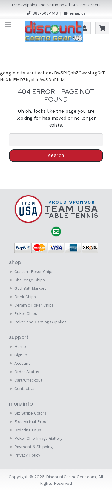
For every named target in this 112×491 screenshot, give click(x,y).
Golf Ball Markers (30, 288)
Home (20, 346)
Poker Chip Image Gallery (38, 438)
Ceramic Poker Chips (34, 305)
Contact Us (25, 388)
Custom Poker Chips (33, 271)
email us (78, 13)
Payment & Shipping (33, 447)
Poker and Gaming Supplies (40, 322)
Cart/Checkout (28, 380)
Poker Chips (25, 313)
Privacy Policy (27, 455)
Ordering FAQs (27, 430)
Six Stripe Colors (30, 413)
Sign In (20, 355)
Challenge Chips (29, 280)
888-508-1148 (45, 13)
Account (85, 28)
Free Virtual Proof (31, 421)
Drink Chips (25, 297)
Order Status (26, 372)
